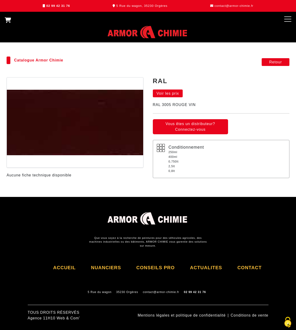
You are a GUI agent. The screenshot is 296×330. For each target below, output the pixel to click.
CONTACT (249, 267)
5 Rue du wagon (99, 292)
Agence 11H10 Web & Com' (54, 318)
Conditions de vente (249, 315)
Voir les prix (168, 93)
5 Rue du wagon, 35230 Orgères (142, 6)
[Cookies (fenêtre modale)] (288, 322)
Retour (275, 62)
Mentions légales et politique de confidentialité (181, 315)
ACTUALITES (206, 267)
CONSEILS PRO (155, 267)
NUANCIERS (106, 267)
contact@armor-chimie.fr (233, 6)
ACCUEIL (64, 267)
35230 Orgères (127, 292)
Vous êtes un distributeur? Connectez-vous (190, 126)
